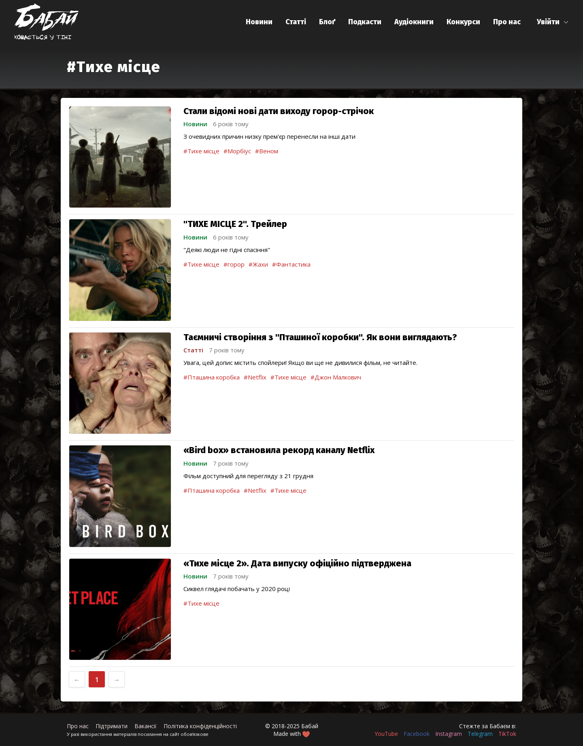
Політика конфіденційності (200, 726)
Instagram (448, 734)
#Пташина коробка (211, 377)
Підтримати (112, 726)
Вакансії (145, 726)
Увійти (548, 21)
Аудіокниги (414, 21)
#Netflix (255, 377)
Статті (295, 21)
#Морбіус (237, 151)
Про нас (507, 21)
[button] (553, 22)
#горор (234, 264)
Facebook (417, 734)
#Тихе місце (201, 151)
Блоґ (327, 21)
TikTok (507, 734)
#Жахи (258, 264)
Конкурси (463, 21)
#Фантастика (291, 264)
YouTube (386, 734)
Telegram (480, 734)
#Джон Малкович (336, 377)
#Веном (266, 151)
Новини (259, 21)
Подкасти (364, 21)
